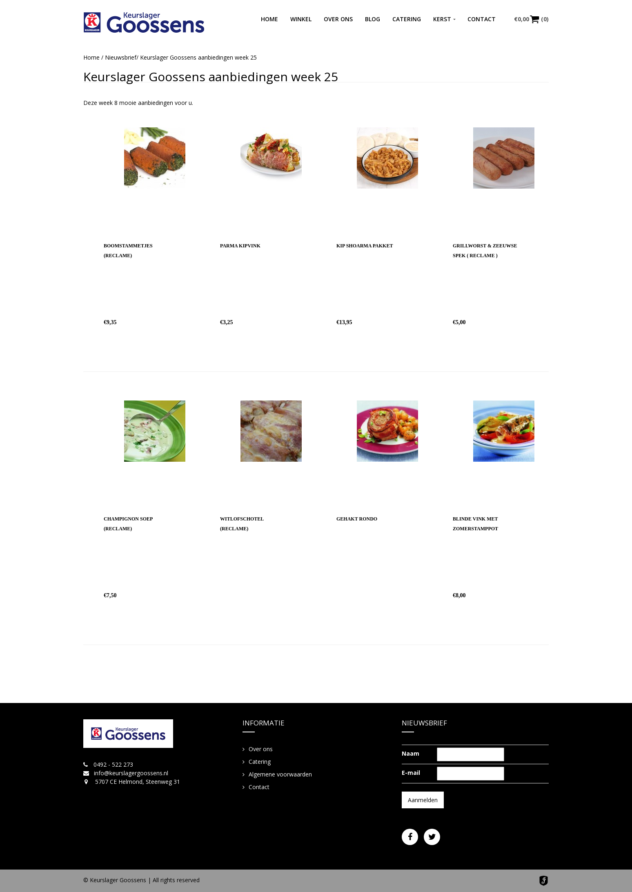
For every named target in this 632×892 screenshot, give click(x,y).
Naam (410, 753)
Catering (406, 19)
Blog (372, 19)
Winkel (301, 19)
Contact (481, 19)
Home (269, 19)
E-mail (411, 772)
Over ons (338, 19)
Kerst (442, 19)
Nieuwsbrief (120, 57)
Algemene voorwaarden (280, 774)
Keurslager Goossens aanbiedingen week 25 (210, 76)
